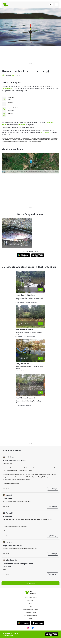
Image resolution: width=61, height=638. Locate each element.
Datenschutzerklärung (30, 597)
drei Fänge (21, 125)
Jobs (30, 606)
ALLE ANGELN (46, 132)
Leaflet (3, 171)
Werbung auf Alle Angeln (30, 609)
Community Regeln (30, 612)
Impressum (30, 600)
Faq (30, 618)
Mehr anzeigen (30, 583)
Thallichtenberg (7, 88)
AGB (30, 603)
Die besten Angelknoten (30, 615)
